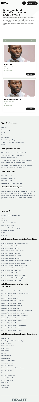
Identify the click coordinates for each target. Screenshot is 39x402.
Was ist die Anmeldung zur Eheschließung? (13, 153)
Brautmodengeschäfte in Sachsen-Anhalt (13, 275)
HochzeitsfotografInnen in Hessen (11, 308)
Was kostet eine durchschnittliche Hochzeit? (14, 162)
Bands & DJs (5, 338)
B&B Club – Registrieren (8, 178)
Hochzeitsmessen (6, 135)
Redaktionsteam (6, 233)
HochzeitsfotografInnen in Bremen (11, 303)
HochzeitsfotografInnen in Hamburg (11, 305)
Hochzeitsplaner (6, 373)
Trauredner (4, 387)
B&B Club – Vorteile (6, 180)
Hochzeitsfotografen (7, 365)
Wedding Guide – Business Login (10, 215)
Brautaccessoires (6, 343)
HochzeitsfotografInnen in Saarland (11, 320)
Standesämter (5, 385)
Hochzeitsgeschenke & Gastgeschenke (12, 368)
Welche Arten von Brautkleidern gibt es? (12, 155)
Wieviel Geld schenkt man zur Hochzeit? (13, 167)
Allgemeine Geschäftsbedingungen (11, 228)
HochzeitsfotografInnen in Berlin (10, 298)
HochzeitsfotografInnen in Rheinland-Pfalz (13, 318)
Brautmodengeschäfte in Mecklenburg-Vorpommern (16, 260)
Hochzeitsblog (5, 130)
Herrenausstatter (6, 355)
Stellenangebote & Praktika (9, 223)
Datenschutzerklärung (7, 225)
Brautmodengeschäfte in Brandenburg (12, 251)
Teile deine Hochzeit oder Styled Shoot (12, 142)
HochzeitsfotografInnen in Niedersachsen (13, 313)
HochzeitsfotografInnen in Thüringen (11, 330)
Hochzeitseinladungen (7, 363)
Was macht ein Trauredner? (9, 158)
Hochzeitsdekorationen (8, 360)
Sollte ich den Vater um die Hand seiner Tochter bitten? (17, 165)
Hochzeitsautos (5, 358)
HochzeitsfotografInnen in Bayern (11, 296)
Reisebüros (4, 383)
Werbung (4, 220)
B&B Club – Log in (6, 175)
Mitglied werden (32, 3)
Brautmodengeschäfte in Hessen (10, 258)
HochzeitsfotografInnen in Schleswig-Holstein (14, 328)
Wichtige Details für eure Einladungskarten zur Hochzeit (17, 160)
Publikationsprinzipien (7, 230)
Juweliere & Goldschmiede (9, 378)
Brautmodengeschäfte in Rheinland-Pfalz (13, 268)
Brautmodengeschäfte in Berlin (10, 248)
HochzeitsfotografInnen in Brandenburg (12, 301)
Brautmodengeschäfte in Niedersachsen (13, 263)
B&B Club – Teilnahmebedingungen (11, 183)
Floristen (3, 353)
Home (3, 145)
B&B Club (4, 127)
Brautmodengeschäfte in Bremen (10, 253)
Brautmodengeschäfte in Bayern (10, 246)
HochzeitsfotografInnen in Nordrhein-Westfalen (15, 315)
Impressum (4, 235)
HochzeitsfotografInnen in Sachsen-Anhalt (13, 325)
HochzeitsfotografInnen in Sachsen (11, 323)
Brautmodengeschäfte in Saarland (11, 270)
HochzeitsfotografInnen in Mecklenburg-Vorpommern (16, 310)
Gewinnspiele (5, 137)
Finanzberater (5, 350)
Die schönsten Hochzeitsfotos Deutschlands (14, 291)
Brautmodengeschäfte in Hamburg (11, 255)
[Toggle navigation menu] (24, 3)
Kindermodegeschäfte (7, 380)
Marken (3, 132)
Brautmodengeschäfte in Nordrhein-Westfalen (14, 265)
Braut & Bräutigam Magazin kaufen (11, 140)
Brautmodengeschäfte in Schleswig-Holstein (14, 278)
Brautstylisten (5, 348)
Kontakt (3, 218)
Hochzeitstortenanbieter (8, 375)
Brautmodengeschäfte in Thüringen (11, 280)
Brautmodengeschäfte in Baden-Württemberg (14, 243)
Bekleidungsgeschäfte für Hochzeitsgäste (13, 341)
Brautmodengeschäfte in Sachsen (11, 273)
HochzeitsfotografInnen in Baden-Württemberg (15, 293)
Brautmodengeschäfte (7, 346)
